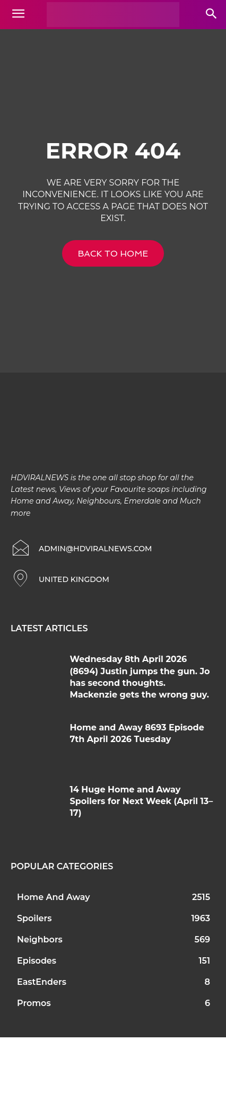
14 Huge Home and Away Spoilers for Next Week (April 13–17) (141, 801)
